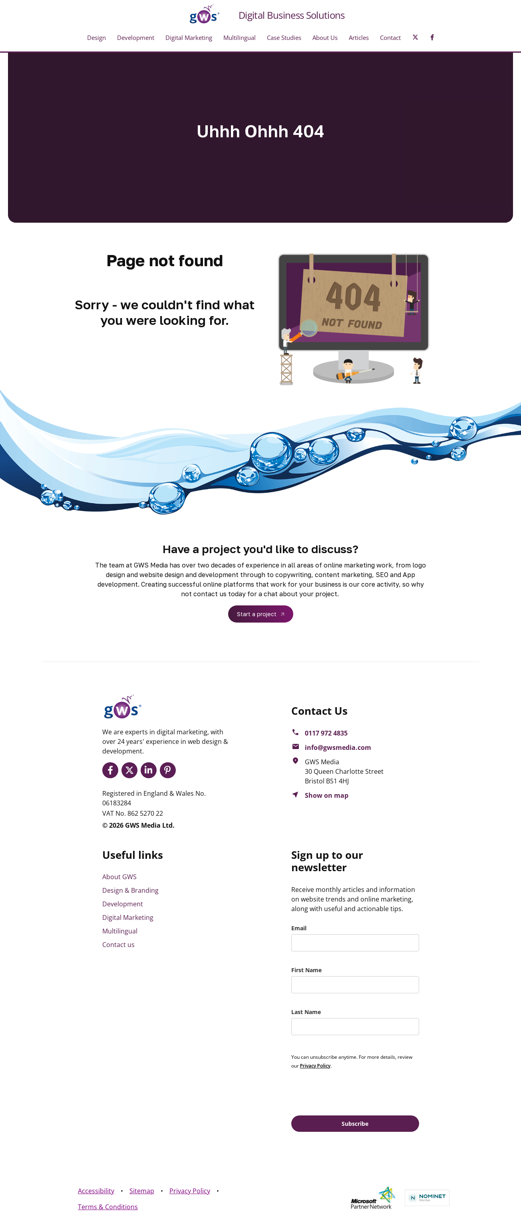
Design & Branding (130, 890)
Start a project (256, 614)
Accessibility (96, 1190)
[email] (355, 942)
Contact (390, 38)
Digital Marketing (188, 38)
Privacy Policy (189, 1190)
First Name (306, 970)
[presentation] (352, 1091)
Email (298, 928)
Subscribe (355, 1123)
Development (135, 38)
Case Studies (284, 38)
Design (96, 38)
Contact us (118, 944)
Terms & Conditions (108, 1206)
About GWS (119, 876)
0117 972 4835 (326, 733)
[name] (355, 984)
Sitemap (141, 1190)
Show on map (326, 795)
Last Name (306, 1012)
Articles (359, 38)
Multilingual (239, 38)
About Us (325, 38)
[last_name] (355, 1026)
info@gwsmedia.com (338, 747)
